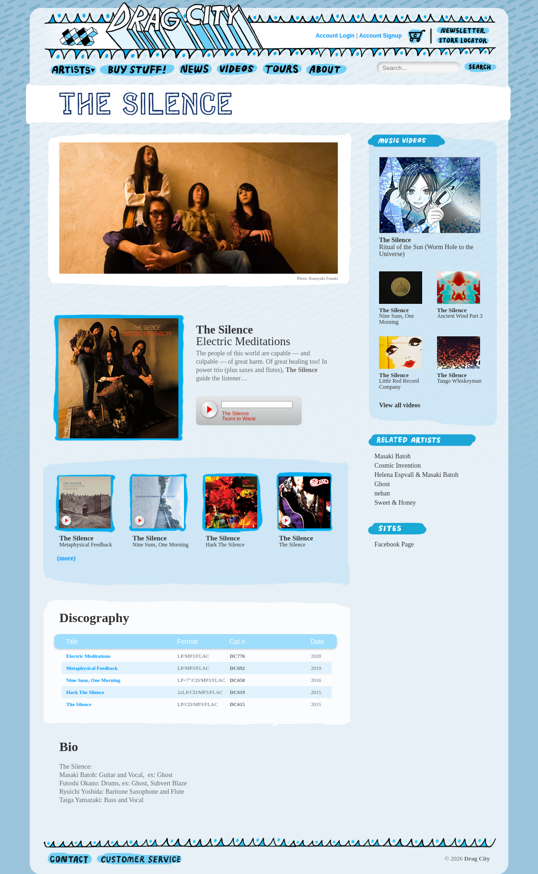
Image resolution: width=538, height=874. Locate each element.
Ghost (382, 484)
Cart (416, 37)
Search (480, 68)
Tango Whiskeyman (459, 381)
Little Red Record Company (399, 384)
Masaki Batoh (392, 456)
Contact (69, 858)
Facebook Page (394, 544)
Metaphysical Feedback (85, 544)
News (196, 70)
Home (159, 25)
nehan (382, 493)
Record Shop (138, 70)
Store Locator (465, 40)
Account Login (335, 35)
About (326, 70)
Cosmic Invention (397, 465)
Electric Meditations (243, 341)
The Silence (224, 329)
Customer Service (138, 858)
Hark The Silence (225, 544)
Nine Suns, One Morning (161, 544)
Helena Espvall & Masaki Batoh (416, 474)
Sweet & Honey (395, 502)
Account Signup (380, 35)
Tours (282, 70)
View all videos (399, 405)
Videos (237, 70)
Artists (70, 70)
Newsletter (465, 31)
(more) (66, 558)
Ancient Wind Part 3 (459, 316)
